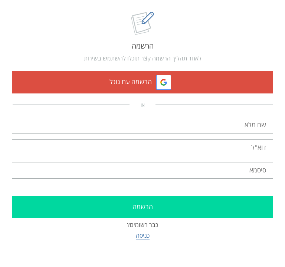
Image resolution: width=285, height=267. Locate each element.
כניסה (143, 236)
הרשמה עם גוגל (130, 82)
